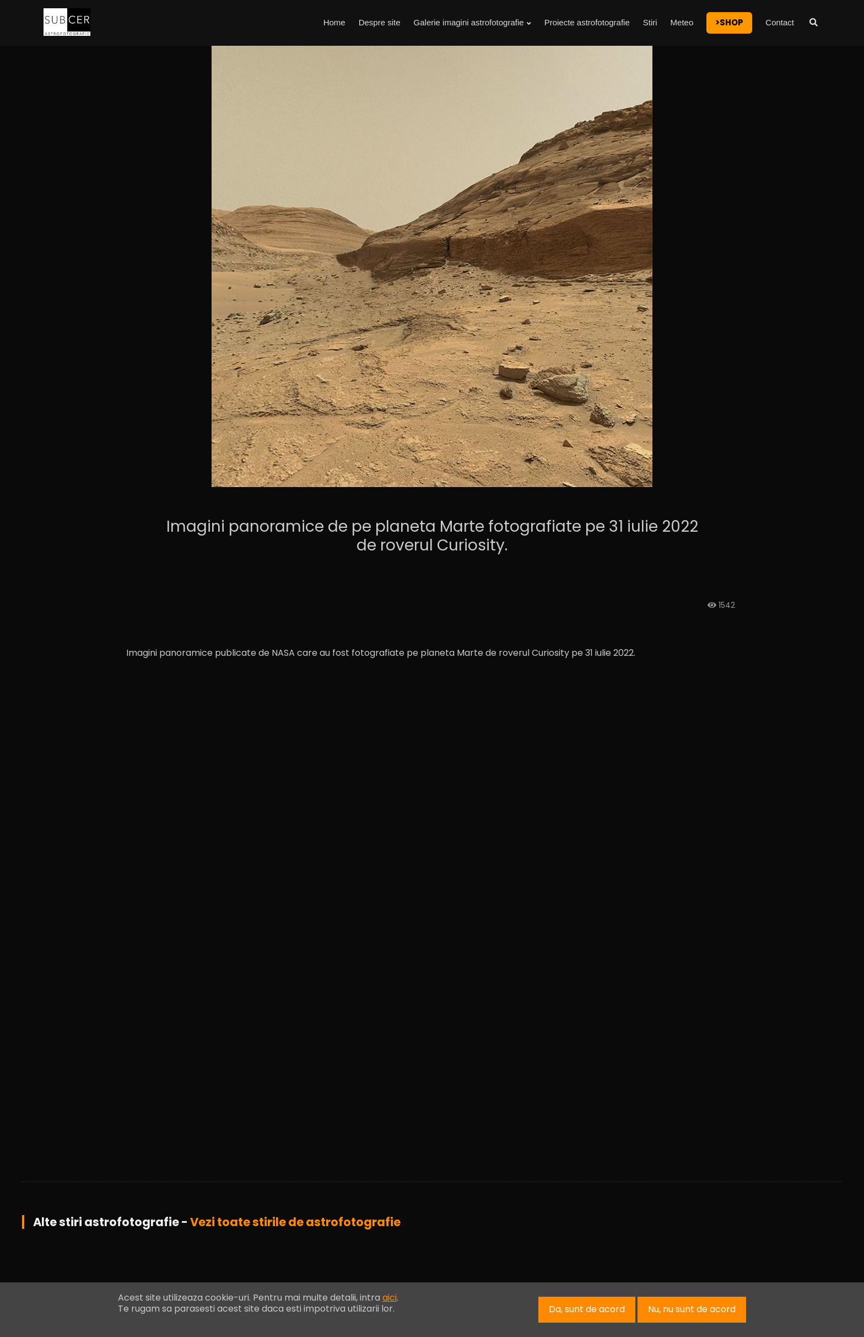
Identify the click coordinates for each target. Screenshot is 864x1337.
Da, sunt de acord (587, 1309)
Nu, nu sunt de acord (692, 1309)
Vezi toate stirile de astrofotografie (295, 1222)
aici (389, 1297)
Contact (779, 22)
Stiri (650, 22)
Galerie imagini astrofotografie (472, 23)
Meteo (682, 22)
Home (334, 22)
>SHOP (729, 22)
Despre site (380, 22)
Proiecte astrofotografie (587, 22)
